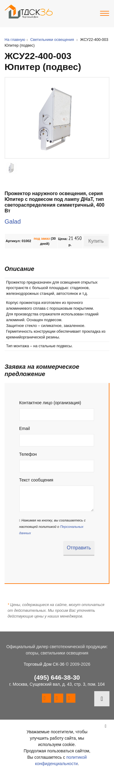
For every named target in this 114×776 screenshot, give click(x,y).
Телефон (28, 454)
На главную (15, 40)
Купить (96, 241)
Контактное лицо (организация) (50, 402)
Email (24, 428)
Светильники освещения (52, 40)
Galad (13, 221)
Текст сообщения (36, 480)
